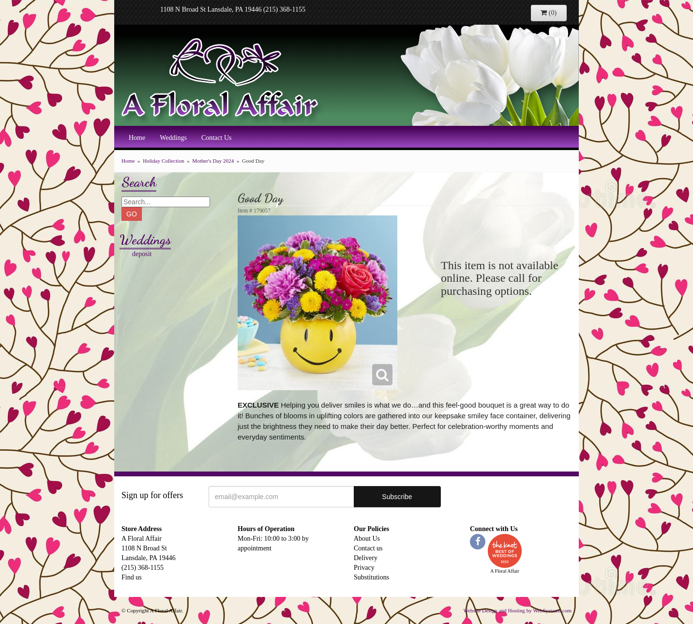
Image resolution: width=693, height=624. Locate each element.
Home (137, 137)
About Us (367, 538)
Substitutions (371, 577)
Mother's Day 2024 (213, 161)
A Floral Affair (223, 79)
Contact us (368, 548)
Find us (131, 577)
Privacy (364, 567)
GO (131, 214)
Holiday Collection (163, 161)
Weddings (173, 137)
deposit (141, 254)
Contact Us (216, 137)
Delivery (365, 558)
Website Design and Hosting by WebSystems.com (517, 610)
